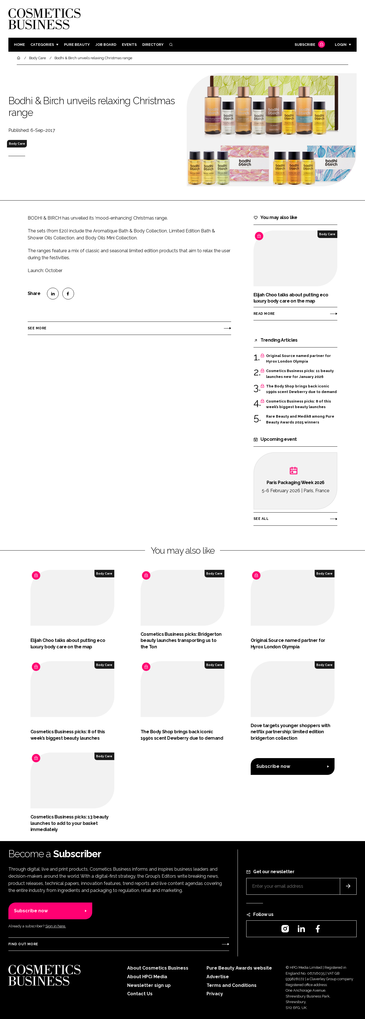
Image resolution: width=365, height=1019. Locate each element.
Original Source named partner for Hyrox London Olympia (298, 359)
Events (129, 44)
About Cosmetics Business (157, 968)
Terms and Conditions (232, 985)
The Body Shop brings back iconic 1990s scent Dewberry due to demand (301, 389)
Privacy (215, 993)
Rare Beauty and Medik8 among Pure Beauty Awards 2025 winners (300, 419)
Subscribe (309, 44)
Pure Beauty (77, 44)
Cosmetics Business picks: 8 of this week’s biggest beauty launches (298, 404)
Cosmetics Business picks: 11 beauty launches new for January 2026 (300, 374)
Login (341, 44)
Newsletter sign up (149, 985)
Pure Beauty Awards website (239, 968)
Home (19, 44)
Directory (152, 44)
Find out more (23, 944)
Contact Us (140, 993)
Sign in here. (55, 926)
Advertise (218, 976)
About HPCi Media (147, 976)
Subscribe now (273, 766)
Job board (105, 44)
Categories (42, 44)
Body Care (17, 143)
